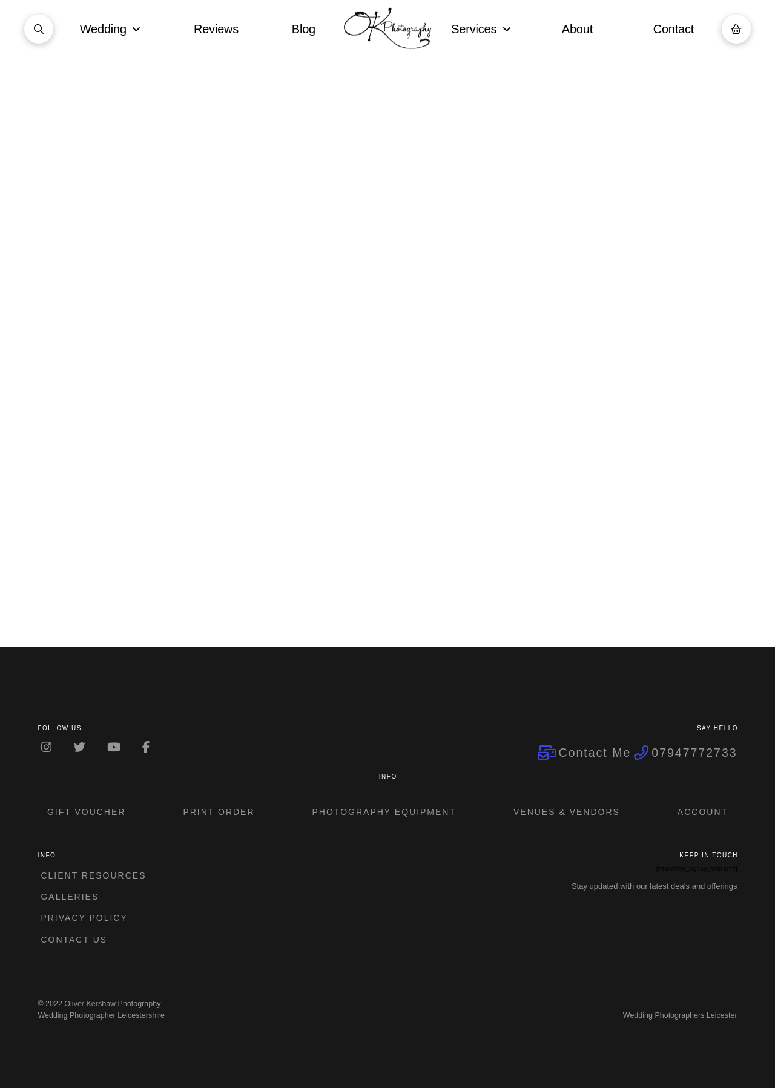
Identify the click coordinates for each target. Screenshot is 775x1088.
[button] (38, 29)
